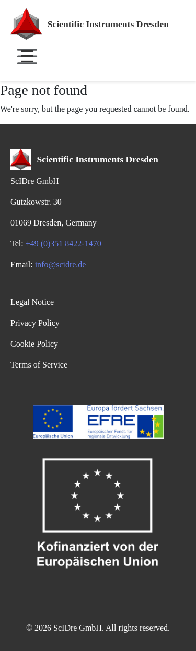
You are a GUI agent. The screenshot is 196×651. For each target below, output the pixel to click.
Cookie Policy (34, 343)
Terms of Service (38, 364)
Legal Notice (32, 302)
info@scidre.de (60, 264)
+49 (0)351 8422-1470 (63, 243)
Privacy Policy (35, 322)
